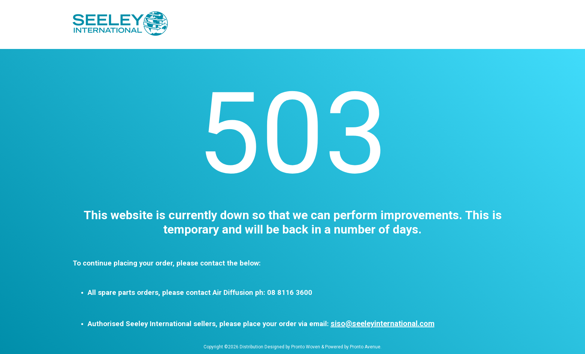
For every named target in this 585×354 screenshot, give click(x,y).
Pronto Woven (305, 346)
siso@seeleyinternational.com (383, 323)
